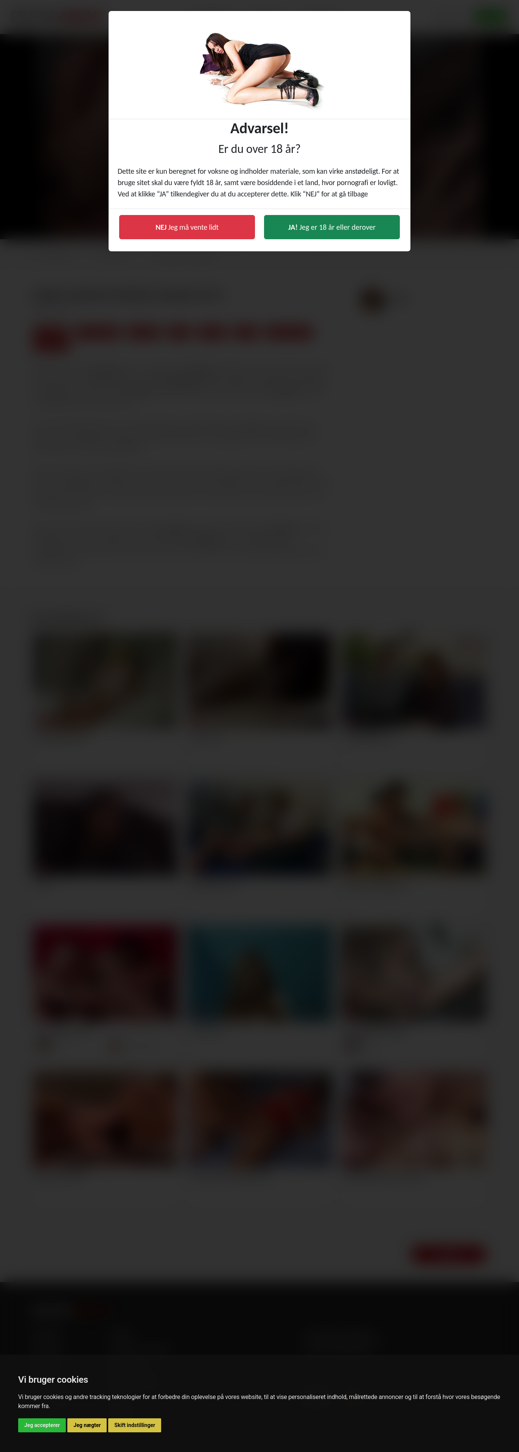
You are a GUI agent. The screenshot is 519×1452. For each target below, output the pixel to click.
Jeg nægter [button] (87, 1425)
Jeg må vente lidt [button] (187, 227)
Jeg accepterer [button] (42, 1425)
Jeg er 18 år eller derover (332, 227)
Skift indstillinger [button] (134, 1425)
